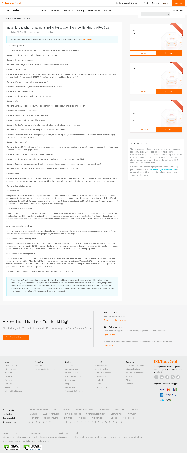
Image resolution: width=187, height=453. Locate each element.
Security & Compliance (135, 373)
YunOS (91, 437)
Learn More (143, 53)
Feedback (99, 380)
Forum (98, 384)
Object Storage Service (85, 410)
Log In (165, 3)
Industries (68, 418)
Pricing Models (10, 369)
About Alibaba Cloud (13, 365)
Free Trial (38, 365)
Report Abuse (100, 376)
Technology (69, 365)
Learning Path (116, 414)
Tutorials (113, 418)
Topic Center (34, 418)
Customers (9, 376)
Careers (6, 433)
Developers (81, 418)
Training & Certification (74, 391)
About (43, 10)
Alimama (77, 437)
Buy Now (168, 53)
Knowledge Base (72, 369)
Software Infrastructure (95, 414)
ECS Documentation (51, 414)
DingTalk (132, 437)
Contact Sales (177, 11)
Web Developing (98, 418)
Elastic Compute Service (38, 410)
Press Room (130, 376)
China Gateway (71, 373)
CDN (55, 410)
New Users (132, 414)
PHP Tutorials (128, 418)
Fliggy (84, 437)
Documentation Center (135, 365)
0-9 (120, 422)
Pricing (80, 10)
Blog (67, 384)
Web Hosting (120, 410)
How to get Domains (72, 414)
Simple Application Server (45, 369)
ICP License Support (73, 376)
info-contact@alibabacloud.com (163, 169)
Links (77, 433)
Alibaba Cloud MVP (133, 369)
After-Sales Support (103, 373)
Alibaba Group (8, 437)
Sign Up (178, 3)
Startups (8, 384)
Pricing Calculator (102, 387)
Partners (108, 10)
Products (55, 10)
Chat (106, 320)
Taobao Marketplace (23, 437)
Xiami (126, 437)
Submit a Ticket (101, 369)
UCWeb (113, 437)
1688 (71, 437)
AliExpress (52, 437)
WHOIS (128, 380)
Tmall (35, 437)
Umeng (120, 437)
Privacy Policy (35, 433)
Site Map (129, 384)
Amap (106, 437)
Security (134, 410)
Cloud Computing (51, 418)
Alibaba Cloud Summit (13, 391)
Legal (50, 433)
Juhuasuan (42, 437)
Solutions (68, 10)
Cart (144, 3)
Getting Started (71, 380)
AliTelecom (99, 437)
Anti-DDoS (67, 410)
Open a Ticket (109, 335)
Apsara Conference (12, 387)
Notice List (63, 433)
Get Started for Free (16, 337)
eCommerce (105, 410)
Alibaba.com (63, 437)
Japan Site (33, 414)
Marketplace (94, 10)
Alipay (139, 437)
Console (155, 3)
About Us (19, 433)
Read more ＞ (88, 40)
